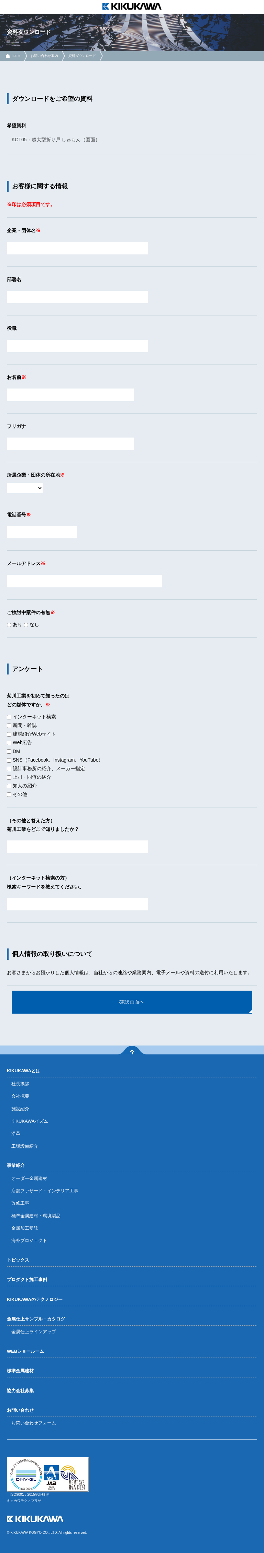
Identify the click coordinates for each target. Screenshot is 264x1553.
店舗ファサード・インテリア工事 (44, 1190)
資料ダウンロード (82, 56)
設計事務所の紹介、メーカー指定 (46, 768)
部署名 (14, 279)
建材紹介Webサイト (31, 734)
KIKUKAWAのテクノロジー (35, 1299)
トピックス (18, 1260)
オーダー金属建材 (29, 1178)
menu (7, 7)
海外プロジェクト (29, 1240)
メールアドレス (24, 563)
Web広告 (19, 742)
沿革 (15, 1133)
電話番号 (16, 514)
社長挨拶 (20, 1083)
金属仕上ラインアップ (33, 1331)
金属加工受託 (24, 1228)
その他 (17, 794)
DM (13, 751)
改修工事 (20, 1203)
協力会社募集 (20, 1390)
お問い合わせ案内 (44, 56)
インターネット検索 (31, 716)
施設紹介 (20, 1108)
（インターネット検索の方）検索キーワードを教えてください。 (45, 882)
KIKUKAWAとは (23, 1070)
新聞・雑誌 (22, 725)
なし (31, 624)
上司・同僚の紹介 (29, 777)
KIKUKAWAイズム (29, 1121)
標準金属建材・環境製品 (35, 1215)
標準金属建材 (20, 1370)
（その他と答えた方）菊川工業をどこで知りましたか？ (43, 825)
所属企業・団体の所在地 (33, 475)
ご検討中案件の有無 (28, 612)
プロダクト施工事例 (27, 1279)
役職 (11, 328)
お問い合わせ (20, 1410)
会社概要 (20, 1096)
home (16, 56)
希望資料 (16, 125)
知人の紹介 (22, 785)
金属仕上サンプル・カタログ (36, 1319)
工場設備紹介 (24, 1146)
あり (14, 624)
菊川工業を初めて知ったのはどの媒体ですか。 (38, 700)
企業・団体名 (21, 230)
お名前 (14, 377)
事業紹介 (16, 1165)
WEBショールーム (25, 1351)
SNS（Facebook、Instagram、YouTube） (55, 760)
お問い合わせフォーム (33, 1422)
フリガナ (16, 426)
